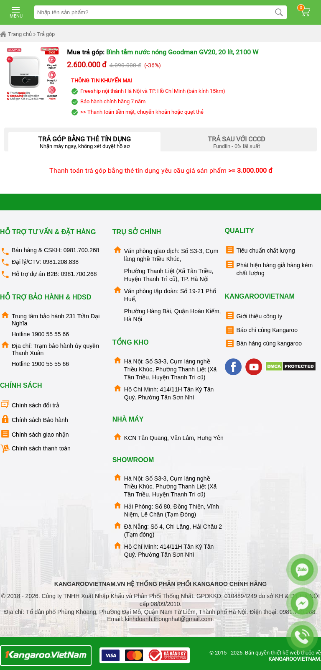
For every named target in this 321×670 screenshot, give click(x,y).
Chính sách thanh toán (35, 448)
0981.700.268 (81, 250)
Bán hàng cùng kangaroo (263, 343)
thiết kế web (285, 653)
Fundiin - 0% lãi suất (236, 140)
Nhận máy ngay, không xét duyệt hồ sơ (84, 140)
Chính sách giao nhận (34, 434)
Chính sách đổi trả (29, 404)
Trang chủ (16, 34)
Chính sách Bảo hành (34, 419)
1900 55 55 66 (50, 334)
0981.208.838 (61, 261)
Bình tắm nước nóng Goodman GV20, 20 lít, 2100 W (182, 52)
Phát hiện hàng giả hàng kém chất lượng (269, 267)
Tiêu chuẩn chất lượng (260, 250)
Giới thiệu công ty (254, 315)
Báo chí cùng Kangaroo (261, 330)
